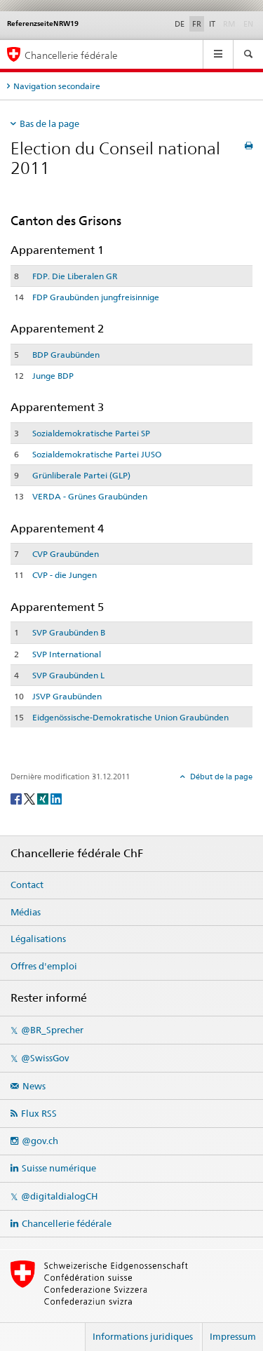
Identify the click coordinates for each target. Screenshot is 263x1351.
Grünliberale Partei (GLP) (81, 475)
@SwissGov (45, 1057)
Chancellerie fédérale (67, 1223)
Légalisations (38, 938)
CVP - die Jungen (64, 575)
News (34, 1085)
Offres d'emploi (44, 966)
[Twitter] (30, 798)
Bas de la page (49, 123)
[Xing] (43, 798)
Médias (26, 912)
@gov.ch (40, 1140)
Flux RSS (39, 1113)
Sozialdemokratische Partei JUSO (96, 454)
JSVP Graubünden (67, 696)
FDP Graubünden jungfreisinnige (95, 297)
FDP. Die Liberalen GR (75, 276)
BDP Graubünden (66, 354)
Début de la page (220, 776)
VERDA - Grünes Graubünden (89, 496)
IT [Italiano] (212, 24)
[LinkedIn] (56, 798)
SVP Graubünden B (68, 632)
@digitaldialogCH (59, 1196)
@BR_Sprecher (52, 1029)
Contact (27, 884)
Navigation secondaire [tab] (56, 86)
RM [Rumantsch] (229, 24)
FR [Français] (196, 24)
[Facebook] (17, 798)
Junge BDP (53, 375)
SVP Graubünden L (68, 675)
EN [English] (248, 24)
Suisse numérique (59, 1168)
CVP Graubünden (65, 554)
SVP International (66, 654)
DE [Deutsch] (179, 24)
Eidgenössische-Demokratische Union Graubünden (130, 717)
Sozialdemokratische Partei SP (91, 433)
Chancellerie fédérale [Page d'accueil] (71, 55)
